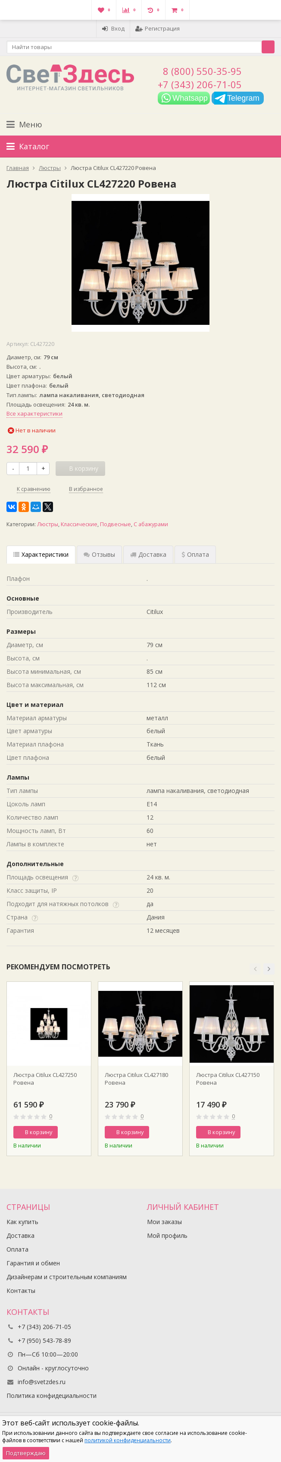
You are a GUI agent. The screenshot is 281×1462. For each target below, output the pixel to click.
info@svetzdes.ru (42, 1382)
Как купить (22, 1222)
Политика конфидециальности (51, 1395)
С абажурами (151, 524)
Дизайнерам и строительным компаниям (66, 1277)
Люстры (47, 524)
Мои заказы (164, 1222)
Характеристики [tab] (41, 554)
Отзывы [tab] (99, 554)
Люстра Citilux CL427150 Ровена (227, 1078)
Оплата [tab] (195, 554)
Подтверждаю (26, 1453)
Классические (79, 524)
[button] (255, 969)
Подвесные (115, 524)
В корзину (34, 1132)
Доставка (20, 1235)
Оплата (17, 1249)
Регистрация (157, 28)
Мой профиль (167, 1235)
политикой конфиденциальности (127, 1440)
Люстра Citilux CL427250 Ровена (45, 1078)
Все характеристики (34, 413)
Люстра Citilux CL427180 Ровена (136, 1078)
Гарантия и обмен (33, 1263)
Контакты (20, 1290)
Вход (113, 28)
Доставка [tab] (148, 554)
